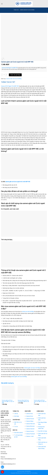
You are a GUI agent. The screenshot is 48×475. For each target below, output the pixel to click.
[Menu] (2, 4)
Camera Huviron (30, 431)
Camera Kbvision (30, 426)
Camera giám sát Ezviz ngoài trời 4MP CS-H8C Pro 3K (40, 402)
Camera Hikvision (30, 423)
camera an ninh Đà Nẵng (28, 311)
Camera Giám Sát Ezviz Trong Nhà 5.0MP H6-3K (23, 401)
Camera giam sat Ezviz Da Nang (32, 367)
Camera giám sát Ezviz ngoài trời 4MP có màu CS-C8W (8, 402)
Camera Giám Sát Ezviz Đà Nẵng (27, 9)
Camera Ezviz (29, 416)
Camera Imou (29, 413)
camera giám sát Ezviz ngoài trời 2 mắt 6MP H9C (17, 181)
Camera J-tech (30, 436)
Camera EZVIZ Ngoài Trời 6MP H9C (9, 67)
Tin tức (16, 426)
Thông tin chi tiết (8, 82)
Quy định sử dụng (42, 431)
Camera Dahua (29, 421)
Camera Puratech (30, 433)
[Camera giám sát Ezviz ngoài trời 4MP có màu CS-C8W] (8, 392)
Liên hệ (16, 413)
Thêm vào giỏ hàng (15, 74)
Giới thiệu (16, 416)
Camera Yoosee (30, 418)
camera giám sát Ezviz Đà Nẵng (19, 376)
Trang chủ (16, 9)
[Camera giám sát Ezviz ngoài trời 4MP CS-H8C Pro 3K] (40, 392)
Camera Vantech (30, 428)
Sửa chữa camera (18, 432)
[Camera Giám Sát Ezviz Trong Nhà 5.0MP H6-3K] (24, 392)
